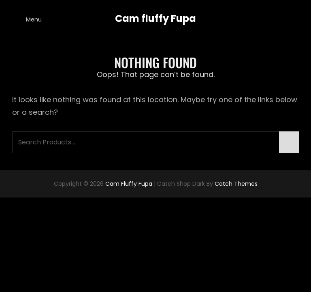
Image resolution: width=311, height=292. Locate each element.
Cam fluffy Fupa (155, 18)
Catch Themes (236, 184)
